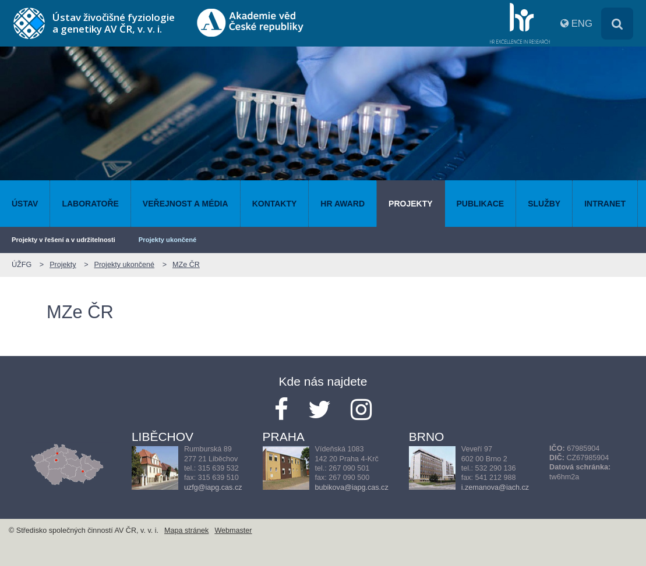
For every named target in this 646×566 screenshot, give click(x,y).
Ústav (25, 203)
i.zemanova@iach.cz (495, 487)
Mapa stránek (186, 530)
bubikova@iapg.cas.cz (352, 487)
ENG (581, 23)
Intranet (605, 203)
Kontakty (274, 203)
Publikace (480, 203)
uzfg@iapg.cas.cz (213, 487)
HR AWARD (342, 203)
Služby (544, 203)
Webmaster (233, 530)
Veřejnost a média (185, 203)
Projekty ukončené (167, 239)
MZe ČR (186, 265)
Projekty (410, 203)
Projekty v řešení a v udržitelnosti (63, 239)
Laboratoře (90, 203)
